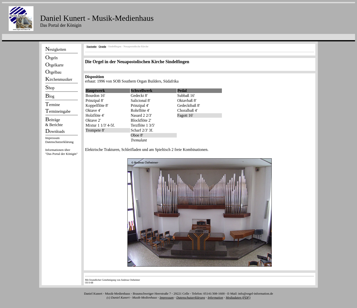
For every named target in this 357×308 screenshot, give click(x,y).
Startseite (92, 46)
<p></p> (61, 146)
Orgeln (102, 46)
